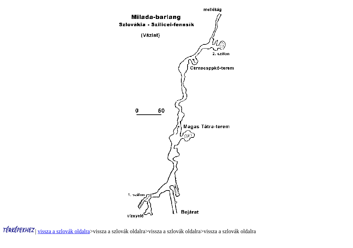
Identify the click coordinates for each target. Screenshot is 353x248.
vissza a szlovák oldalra (64, 231)
